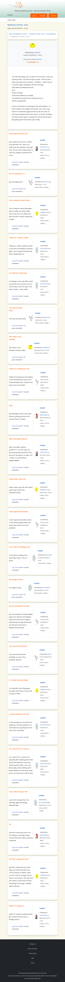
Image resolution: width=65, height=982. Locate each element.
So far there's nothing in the (19, 547)
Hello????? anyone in (16, 906)
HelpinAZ (37, 52)
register (20, 162)
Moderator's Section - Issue (17, 25)
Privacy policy (33, 953)
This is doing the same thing (19, 200)
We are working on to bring (19, 606)
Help (32, 958)
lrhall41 (42, 140)
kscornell (43, 248)
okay (10, 405)
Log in (34, 16)
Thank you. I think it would (18, 238)
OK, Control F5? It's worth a (19, 749)
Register (43, 16)
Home (32, 963)
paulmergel (43, 415)
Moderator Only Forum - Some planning (42, 34)
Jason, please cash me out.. (19, 134)
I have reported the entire (18, 512)
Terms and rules (32, 949)
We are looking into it (17, 174)
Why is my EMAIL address (18, 439)
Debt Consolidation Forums (18, 34)
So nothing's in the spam (18, 273)
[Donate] (39, 59)
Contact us (32, 944)
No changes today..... (16, 579)
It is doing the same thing (18, 680)
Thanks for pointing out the (19, 369)
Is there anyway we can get (19, 714)
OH (10, 824)
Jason (44, 182)
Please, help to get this (17, 479)
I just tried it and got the (18, 792)
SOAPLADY (43, 147)
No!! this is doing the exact (19, 859)
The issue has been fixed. (18, 646)
